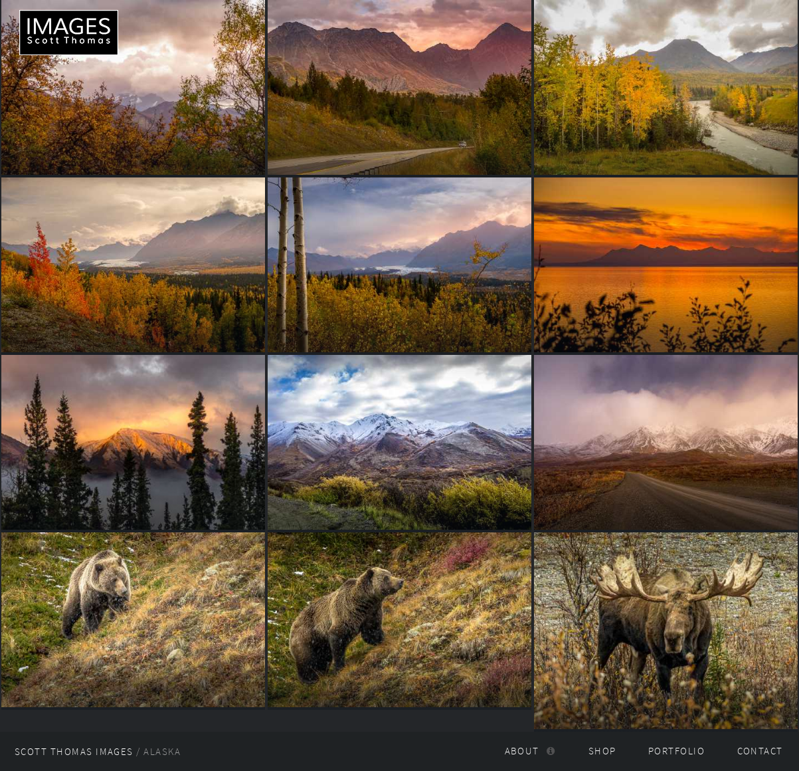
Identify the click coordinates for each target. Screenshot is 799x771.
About (522, 751)
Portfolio (676, 751)
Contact (760, 751)
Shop (602, 751)
